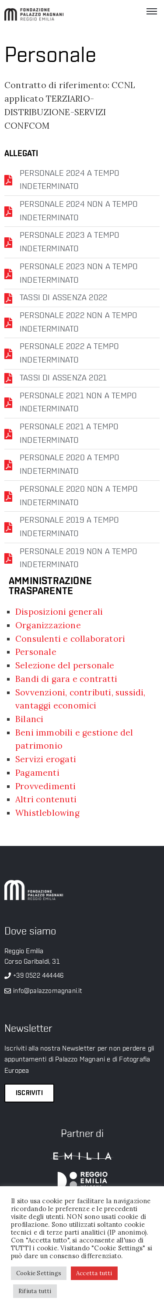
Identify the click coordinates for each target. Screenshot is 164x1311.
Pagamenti (37, 772)
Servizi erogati (45, 759)
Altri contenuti (46, 799)
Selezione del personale (65, 665)
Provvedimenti (45, 786)
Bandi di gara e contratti (66, 679)
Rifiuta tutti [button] (35, 1291)
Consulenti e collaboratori (70, 638)
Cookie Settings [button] (38, 1273)
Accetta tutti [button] (94, 1273)
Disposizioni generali (59, 611)
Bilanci (29, 719)
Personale (35, 652)
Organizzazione (48, 625)
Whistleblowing (47, 813)
